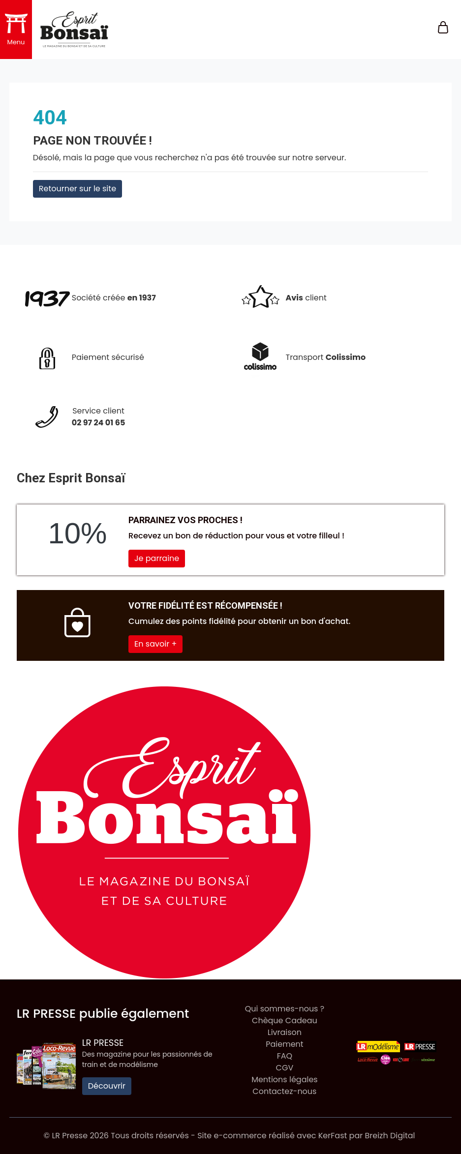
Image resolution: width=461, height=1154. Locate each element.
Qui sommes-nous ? (284, 1008)
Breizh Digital (390, 1135)
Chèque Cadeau (284, 1020)
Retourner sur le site (77, 188)
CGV (285, 1067)
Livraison (285, 1032)
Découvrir (106, 1086)
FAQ (284, 1056)
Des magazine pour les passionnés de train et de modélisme (147, 1059)
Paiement (284, 1044)
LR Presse (103, 1042)
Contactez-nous (284, 1091)
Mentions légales (284, 1079)
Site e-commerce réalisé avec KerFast (272, 1135)
